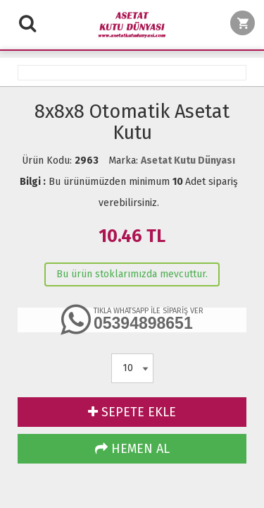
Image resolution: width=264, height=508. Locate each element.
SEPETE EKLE (132, 412)
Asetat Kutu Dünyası (188, 161)
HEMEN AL (132, 449)
